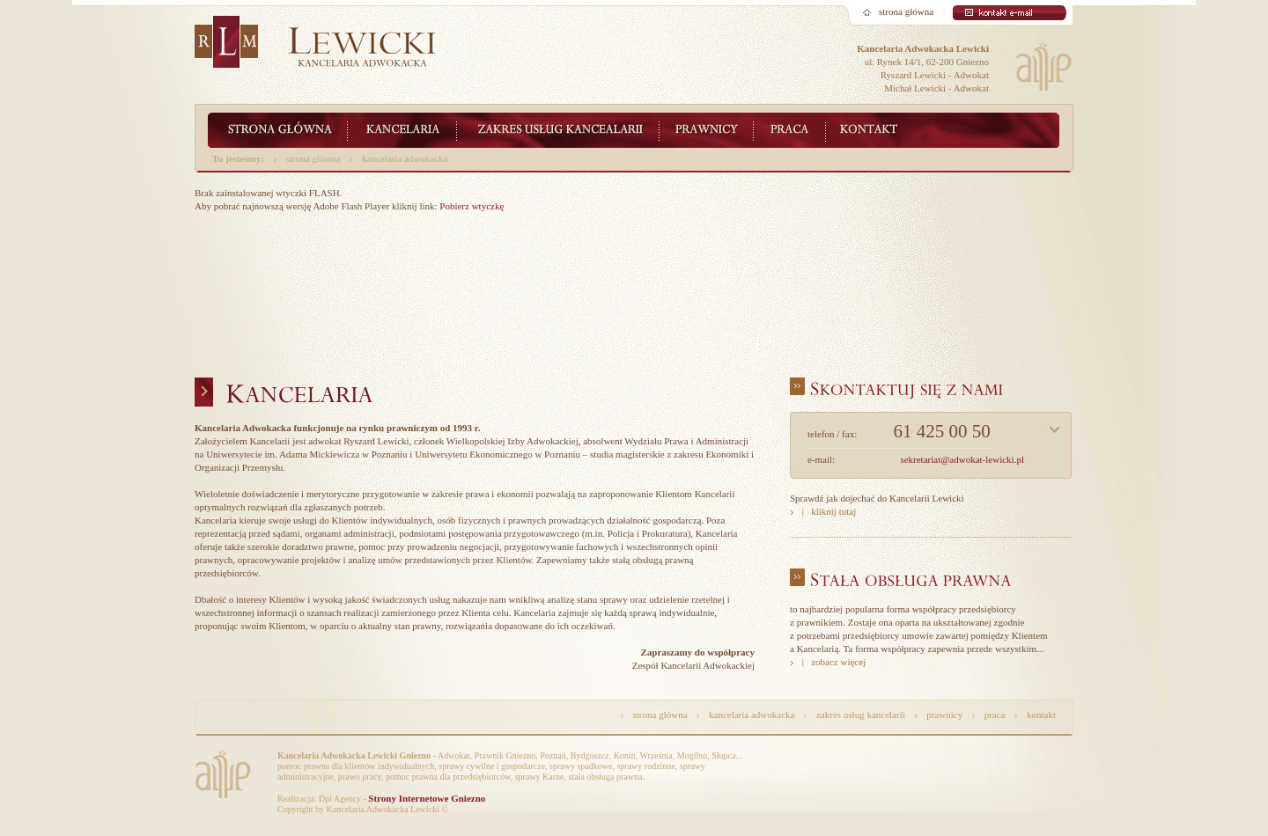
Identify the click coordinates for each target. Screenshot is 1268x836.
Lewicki (278, 130)
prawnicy (944, 714)
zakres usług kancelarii (860, 714)
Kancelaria (402, 130)
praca (995, 714)
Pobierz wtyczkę (471, 206)
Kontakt (876, 130)
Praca (790, 130)
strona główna (906, 11)
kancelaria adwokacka (404, 158)
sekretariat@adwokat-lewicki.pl (962, 459)
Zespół (707, 130)
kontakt (1041, 714)
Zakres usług (558, 130)
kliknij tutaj (833, 511)
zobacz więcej (838, 661)
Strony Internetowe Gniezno (426, 798)
